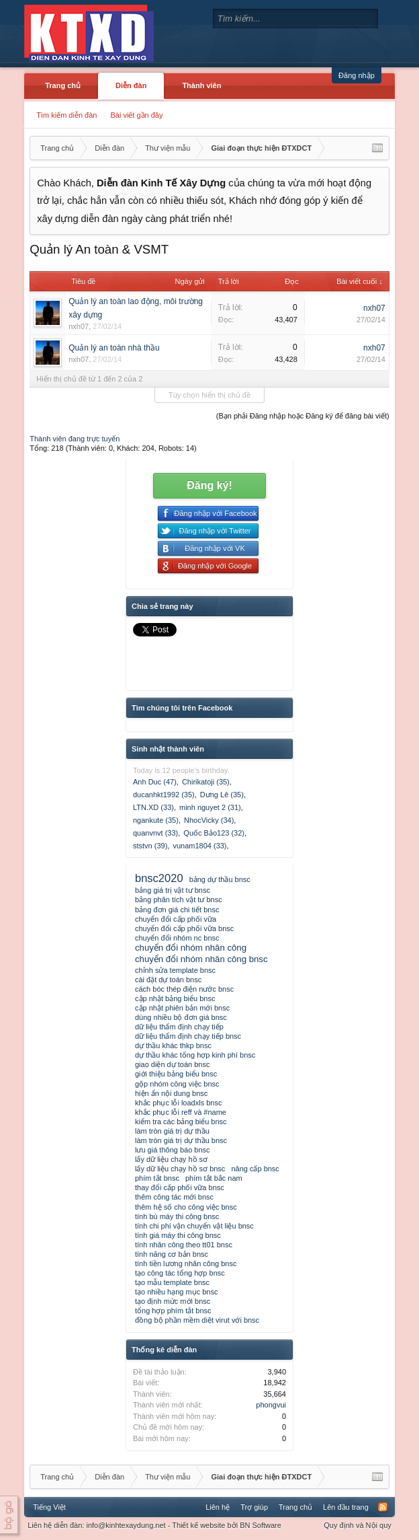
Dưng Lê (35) (222, 795)
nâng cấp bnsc (255, 1169)
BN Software (260, 1525)
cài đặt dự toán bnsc (168, 980)
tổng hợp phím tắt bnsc (173, 1311)
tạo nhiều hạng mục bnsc (176, 1292)
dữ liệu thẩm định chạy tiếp (179, 1027)
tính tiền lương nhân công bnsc (185, 1263)
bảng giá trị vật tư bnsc (172, 890)
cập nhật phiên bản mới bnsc (182, 1008)
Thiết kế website (198, 1525)
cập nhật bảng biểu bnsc (175, 998)
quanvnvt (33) (155, 833)
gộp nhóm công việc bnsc (177, 1084)
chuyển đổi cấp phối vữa (175, 919)
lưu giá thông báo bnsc (172, 1150)
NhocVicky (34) (209, 820)
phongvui (271, 1405)
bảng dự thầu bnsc (219, 879)
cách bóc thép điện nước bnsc (184, 989)
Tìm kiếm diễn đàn (66, 115)
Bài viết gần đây (136, 115)
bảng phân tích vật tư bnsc (178, 899)
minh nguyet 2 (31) (210, 807)
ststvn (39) (150, 846)
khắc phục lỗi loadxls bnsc (178, 1103)
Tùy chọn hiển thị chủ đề (209, 395)
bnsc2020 (159, 878)
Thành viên (201, 85)
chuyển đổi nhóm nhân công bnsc (201, 959)
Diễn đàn (130, 85)
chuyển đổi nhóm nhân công (190, 948)
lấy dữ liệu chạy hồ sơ (171, 1159)
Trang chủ (63, 85)
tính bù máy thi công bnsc (177, 1216)
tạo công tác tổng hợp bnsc (180, 1273)
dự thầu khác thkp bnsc (173, 1045)
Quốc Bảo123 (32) (213, 833)
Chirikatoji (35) (206, 782)
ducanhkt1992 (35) (164, 795)
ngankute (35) (156, 820)
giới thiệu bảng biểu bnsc (176, 1074)
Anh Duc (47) (155, 782)
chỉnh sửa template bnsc (175, 970)
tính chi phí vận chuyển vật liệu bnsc (194, 1226)
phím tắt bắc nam (213, 1178)
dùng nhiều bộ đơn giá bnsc (181, 1017)
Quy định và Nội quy (357, 1525)
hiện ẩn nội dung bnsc (171, 1093)
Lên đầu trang (346, 1507)
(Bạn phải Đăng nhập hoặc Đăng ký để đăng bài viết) (302, 416)
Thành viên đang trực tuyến (75, 439)
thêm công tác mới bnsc (174, 1197)
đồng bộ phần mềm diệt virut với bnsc (197, 1320)
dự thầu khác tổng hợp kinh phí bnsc (195, 1055)
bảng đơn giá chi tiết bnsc (177, 910)
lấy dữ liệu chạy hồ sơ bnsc (180, 1169)
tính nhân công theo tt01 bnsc (183, 1245)
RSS (382, 1507)
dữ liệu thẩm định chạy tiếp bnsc (188, 1036)
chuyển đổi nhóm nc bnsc (177, 938)
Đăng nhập (356, 75)
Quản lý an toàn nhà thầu (113, 348)
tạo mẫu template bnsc (172, 1282)
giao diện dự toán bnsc (172, 1064)
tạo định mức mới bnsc (172, 1301)
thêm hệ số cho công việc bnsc (186, 1207)
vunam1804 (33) (199, 846)
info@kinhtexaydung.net (125, 1525)
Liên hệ (217, 1507)
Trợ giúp (254, 1507)
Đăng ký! (209, 485)
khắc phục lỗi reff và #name (180, 1112)
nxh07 (78, 326)
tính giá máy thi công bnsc (178, 1235)
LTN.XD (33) (153, 807)
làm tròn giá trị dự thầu (172, 1131)
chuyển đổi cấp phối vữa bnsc (184, 928)
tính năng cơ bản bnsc (171, 1254)
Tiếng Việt (49, 1507)
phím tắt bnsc (157, 1178)
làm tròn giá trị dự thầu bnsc (181, 1140)
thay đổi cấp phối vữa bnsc (179, 1187)
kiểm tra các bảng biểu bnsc (181, 1121)
